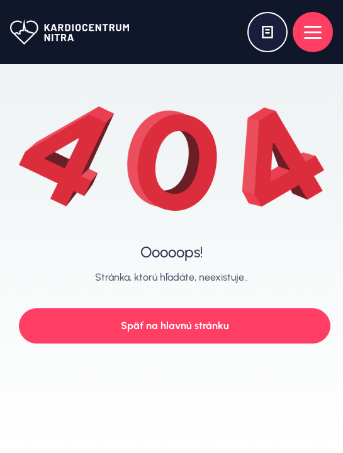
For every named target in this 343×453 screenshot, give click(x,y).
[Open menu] (313, 32)
